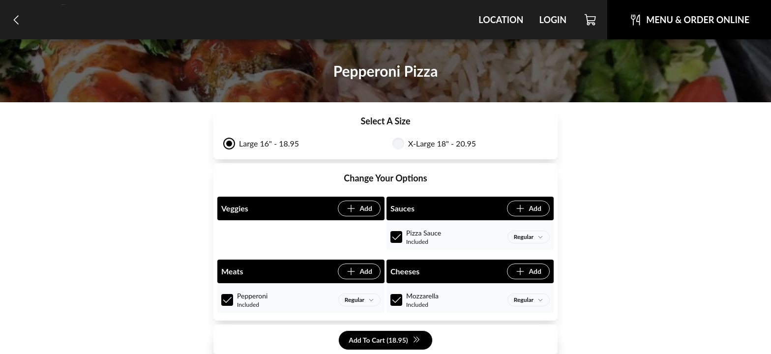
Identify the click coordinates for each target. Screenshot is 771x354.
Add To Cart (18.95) (384, 340)
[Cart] (590, 19)
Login (552, 19)
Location (500, 19)
